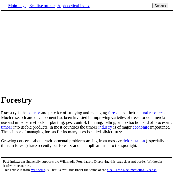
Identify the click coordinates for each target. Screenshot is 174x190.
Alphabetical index (73, 5)
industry (105, 127)
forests (113, 113)
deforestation (134, 141)
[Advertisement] (45, 52)
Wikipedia (38, 170)
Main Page (17, 5)
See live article (42, 5)
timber (6, 127)
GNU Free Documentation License (131, 170)
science (34, 113)
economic (141, 127)
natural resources (150, 113)
